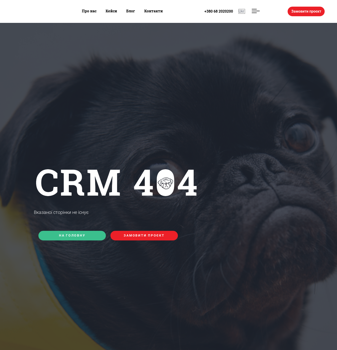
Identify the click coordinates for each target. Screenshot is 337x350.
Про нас (89, 10)
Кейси (111, 10)
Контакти (153, 10)
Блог (130, 10)
